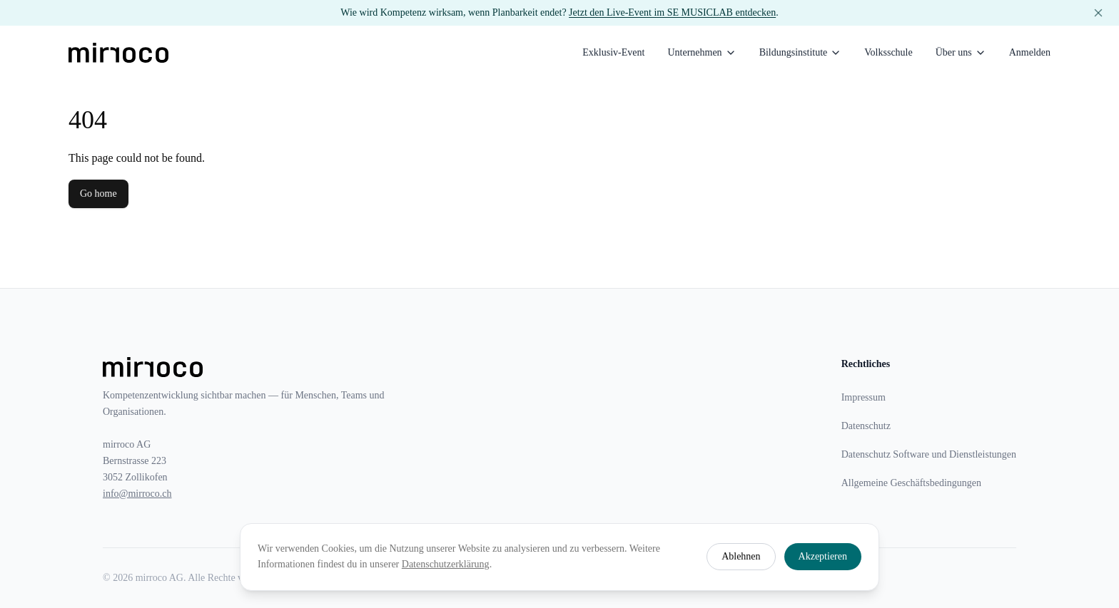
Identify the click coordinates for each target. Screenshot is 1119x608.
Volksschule (888, 52)
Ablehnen (740, 556)
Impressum (863, 397)
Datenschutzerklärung (446, 564)
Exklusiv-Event (613, 52)
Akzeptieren (823, 556)
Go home (98, 193)
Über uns (961, 52)
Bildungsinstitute (800, 52)
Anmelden (1029, 52)
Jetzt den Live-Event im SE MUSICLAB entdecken (672, 12)
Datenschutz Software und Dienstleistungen (928, 454)
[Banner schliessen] (1098, 13)
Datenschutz (866, 426)
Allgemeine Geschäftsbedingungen (911, 483)
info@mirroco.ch (137, 493)
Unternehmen (701, 52)
